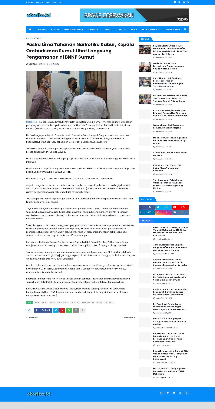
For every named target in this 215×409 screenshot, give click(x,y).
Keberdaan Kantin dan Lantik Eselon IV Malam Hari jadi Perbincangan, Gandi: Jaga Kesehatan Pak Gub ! (168, 337)
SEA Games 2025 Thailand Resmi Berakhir (170, 154)
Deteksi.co (31, 121)
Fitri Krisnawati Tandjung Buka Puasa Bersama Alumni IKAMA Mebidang (169, 371)
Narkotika (75, 302)
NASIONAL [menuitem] (41, 29)
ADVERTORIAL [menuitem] (173, 29)
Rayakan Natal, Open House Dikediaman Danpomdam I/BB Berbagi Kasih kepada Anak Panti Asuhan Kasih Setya (170, 50)
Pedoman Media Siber (46, 2)
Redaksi (30, 2)
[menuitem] (30, 29)
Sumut (99, 302)
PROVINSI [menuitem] (93, 29)
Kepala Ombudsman (59, 302)
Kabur (44, 302)
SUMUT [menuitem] (108, 29)
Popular (145, 220)
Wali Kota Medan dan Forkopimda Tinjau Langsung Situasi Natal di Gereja (168, 66)
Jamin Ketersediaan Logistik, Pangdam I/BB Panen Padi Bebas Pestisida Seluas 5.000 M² (170, 248)
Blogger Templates (47, 405)
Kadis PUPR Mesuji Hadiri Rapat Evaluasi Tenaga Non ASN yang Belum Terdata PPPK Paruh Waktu (170, 113)
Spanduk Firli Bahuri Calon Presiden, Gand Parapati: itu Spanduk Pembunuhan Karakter (170, 262)
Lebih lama (128, 317)
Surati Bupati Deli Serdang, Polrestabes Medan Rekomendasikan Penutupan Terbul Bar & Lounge (168, 82)
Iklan (61, 2)
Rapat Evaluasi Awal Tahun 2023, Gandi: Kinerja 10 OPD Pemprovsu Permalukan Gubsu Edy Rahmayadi (170, 355)
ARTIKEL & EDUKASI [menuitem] (151, 29)
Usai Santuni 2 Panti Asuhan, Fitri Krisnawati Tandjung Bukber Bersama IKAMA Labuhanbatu (170, 292)
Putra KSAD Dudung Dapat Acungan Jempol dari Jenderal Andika (169, 321)
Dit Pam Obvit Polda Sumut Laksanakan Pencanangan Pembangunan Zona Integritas (169, 307)
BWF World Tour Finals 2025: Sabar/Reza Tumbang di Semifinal (167, 168)
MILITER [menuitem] (123, 29)
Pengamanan (88, 302)
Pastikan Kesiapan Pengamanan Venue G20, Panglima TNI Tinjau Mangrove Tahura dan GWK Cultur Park (170, 231)
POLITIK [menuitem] (55, 29)
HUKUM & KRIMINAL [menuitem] (74, 29)
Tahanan (109, 302)
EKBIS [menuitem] (134, 29)
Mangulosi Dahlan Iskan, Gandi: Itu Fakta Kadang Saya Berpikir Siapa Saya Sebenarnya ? (169, 277)
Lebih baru (33, 317)
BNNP (39, 38)
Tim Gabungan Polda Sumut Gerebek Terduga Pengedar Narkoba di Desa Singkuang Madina (168, 184)
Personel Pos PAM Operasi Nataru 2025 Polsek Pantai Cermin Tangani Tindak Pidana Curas (170, 98)
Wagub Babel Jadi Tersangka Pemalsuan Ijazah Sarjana (168, 126)
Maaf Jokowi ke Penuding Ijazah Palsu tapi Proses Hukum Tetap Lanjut (170, 141)
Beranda (30, 38)
